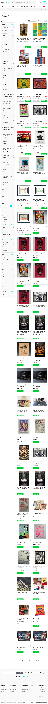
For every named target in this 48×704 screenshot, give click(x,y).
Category (3, 56)
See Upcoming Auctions (14, 687)
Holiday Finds (8, 180)
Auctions (2, 6)
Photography (8, 66)
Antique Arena (35, 439)
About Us (2, 687)
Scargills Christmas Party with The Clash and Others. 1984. (23, 146)
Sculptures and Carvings (8, 101)
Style (3, 254)
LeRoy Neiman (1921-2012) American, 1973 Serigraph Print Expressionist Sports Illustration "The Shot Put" (38, 200)
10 (38, 660)
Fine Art (2, 9)
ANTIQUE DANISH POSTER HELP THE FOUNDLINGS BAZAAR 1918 (39, 435)
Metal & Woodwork (8, 103)
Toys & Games (8, 174)
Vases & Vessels (8, 106)
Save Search (20, 16)
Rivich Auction (35, 623)
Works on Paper (8, 77)
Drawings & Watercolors (8, 87)
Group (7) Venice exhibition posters (39, 513)
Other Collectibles (8, 167)
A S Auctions (8, 232)
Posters (8, 157)
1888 (8, 278)
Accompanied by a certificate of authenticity (8, 247)
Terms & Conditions (30, 702)
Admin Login (24, 691)
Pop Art (8, 82)
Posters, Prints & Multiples (8, 68)
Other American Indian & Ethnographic (8, 135)
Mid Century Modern (30, 9)
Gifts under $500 (8, 182)
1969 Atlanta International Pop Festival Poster (22, 93)
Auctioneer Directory (13, 689)
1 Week (8, 215)
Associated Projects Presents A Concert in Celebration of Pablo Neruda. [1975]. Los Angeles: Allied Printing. (23, 173)
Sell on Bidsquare (25, 687)
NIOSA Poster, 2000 (20, 434)
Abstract (8, 264)
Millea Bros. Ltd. (35, 518)
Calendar (12, 6)
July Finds (8, 194)
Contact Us (3, 693)
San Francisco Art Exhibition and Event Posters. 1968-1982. (22, 66)
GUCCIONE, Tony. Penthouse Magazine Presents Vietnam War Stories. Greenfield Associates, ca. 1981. (39, 146)
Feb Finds (8, 191)
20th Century (8, 115)
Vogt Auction (19, 439)
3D (8, 261)
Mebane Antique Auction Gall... (21, 413)
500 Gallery (8, 229)
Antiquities (8, 91)
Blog (22, 6)
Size (3, 284)
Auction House (5, 224)
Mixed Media (8, 61)
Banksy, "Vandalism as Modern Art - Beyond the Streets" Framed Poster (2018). (39, 119)
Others (45, 9)
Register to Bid (28, 47)
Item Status (4, 30)
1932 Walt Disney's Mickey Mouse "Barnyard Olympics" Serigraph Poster (23, 119)
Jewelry (8, 113)
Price (3, 203)
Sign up (45, 2)
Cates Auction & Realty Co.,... (21, 621)
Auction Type (4, 44)
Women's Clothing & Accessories (8, 141)
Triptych (8, 257)
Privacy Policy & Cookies (21, 702)
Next (44, 660)
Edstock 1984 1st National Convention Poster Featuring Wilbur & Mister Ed (23, 358)
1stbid (8, 227)
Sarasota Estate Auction (20, 96)
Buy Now (7, 6)
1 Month (8, 217)
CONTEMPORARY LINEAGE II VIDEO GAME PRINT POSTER (22, 462)
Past (8, 35)
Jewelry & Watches (21, 9)
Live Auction (8, 47)
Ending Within (5, 210)
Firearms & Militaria (8, 164)
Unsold (8, 39)
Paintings (8, 63)
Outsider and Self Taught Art (8, 80)
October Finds (8, 198)
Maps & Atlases (8, 155)
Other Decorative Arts (8, 108)
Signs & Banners (8, 160)
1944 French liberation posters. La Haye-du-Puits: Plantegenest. (39, 66)
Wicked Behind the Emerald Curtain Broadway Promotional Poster (23, 332)
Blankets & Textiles (8, 129)
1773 (8, 274)
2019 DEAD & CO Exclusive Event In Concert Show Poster (39, 619)
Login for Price (36, 232)
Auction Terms (41, 689)
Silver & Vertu (8, 99)
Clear (12, 30)
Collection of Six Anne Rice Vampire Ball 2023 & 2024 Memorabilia (39, 567)
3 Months (8, 219)
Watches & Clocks (8, 124)
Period (3, 269)
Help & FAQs (41, 694)
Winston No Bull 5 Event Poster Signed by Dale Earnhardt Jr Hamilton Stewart (22, 645)
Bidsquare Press (4, 689)
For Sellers (33, 6)
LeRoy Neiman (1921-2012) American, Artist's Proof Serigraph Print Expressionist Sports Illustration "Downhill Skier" (39, 173)
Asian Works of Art (39, 9)
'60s (8, 272)
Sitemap (40, 693)
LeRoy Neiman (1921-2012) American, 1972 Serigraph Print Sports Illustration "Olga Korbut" (22, 200)
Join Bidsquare (12, 691)
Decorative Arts (8, 9)
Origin (3, 239)
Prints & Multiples (8, 122)
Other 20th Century (8, 117)
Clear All (12, 24)
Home (2, 12)
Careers (2, 691)
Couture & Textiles (8, 137)
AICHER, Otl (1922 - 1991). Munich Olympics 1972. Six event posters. (39, 39)
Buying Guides (41, 696)
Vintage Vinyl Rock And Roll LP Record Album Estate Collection (38, 411)
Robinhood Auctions (36, 123)
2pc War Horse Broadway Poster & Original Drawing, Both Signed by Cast (39, 358)
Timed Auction (8, 49)
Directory (18, 6)
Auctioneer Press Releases (26, 693)
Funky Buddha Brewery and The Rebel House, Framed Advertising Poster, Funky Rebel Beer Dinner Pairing (39, 227)
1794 (8, 276)
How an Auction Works (43, 691)
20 (41, 660)
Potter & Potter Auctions (20, 69)
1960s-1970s (8, 259)
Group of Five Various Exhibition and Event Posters (39, 593)
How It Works (27, 6)
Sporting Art (8, 73)
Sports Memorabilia (8, 162)
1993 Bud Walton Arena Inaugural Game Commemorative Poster (23, 253)
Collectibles (8, 146)
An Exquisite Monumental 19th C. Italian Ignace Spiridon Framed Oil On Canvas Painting (23, 39)
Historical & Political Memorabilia (8, 152)
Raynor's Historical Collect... (21, 570)
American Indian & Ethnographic (8, 127)
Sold (8, 37)
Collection (5, 12)
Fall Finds (8, 196)
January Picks (8, 189)
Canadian (8, 244)
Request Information (25, 689)
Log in (41, 2)
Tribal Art (8, 75)
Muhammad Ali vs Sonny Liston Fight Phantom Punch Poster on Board (22, 385)
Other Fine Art (8, 84)
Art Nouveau (8, 242)
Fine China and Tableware (8, 96)
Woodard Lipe (19, 518)
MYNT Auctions (19, 649)
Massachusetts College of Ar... (37, 544)
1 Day (8, 212)
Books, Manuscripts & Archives (8, 149)
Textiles (8, 143)
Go (11, 205)
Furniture (14, 9)
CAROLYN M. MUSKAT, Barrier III (22, 592)
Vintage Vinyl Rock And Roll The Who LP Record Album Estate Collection (22, 411)
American (8, 250)
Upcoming (8, 33)
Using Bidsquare (42, 687)
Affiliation (4, 291)
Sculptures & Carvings (8, 70)
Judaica (8, 294)
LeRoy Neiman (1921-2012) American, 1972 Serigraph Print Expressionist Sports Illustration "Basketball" (22, 227)
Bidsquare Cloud (24, 694)
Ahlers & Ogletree (8, 234)
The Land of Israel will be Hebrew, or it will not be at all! (23, 567)
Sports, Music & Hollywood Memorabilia (8, 177)
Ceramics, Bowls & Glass (8, 94)
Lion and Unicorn (35, 230)
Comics (8, 171)
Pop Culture (8, 169)
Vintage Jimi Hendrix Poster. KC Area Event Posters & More (23, 619)
